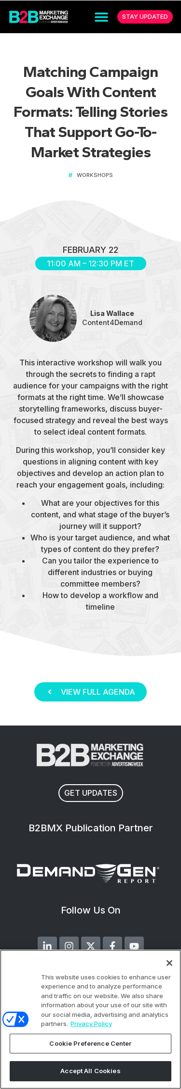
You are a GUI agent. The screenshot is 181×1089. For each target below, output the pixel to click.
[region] (90, 1019)
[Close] (169, 963)
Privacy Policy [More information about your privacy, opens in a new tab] (91, 1023)
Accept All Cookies (90, 1071)
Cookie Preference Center (90, 1043)
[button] (101, 17)
